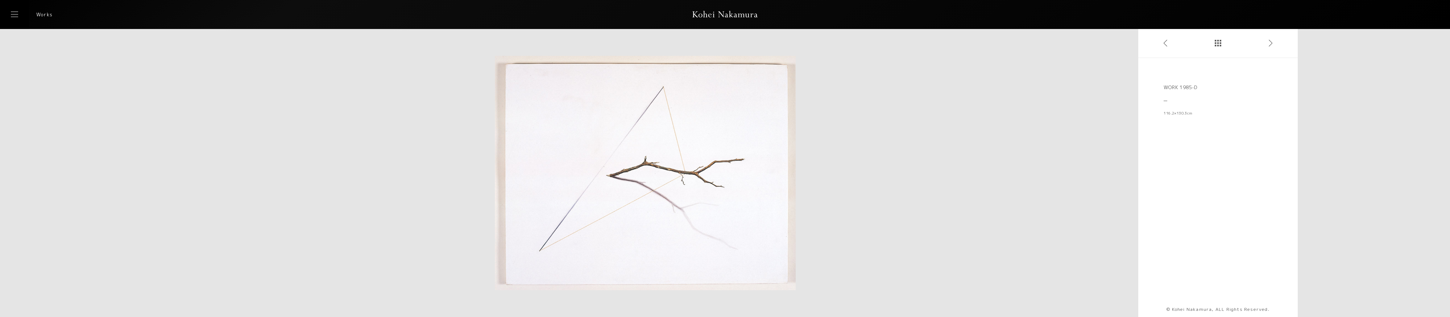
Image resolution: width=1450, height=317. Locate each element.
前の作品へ (1165, 43)
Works (44, 14)
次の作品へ (1271, 43)
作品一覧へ (1218, 43)
